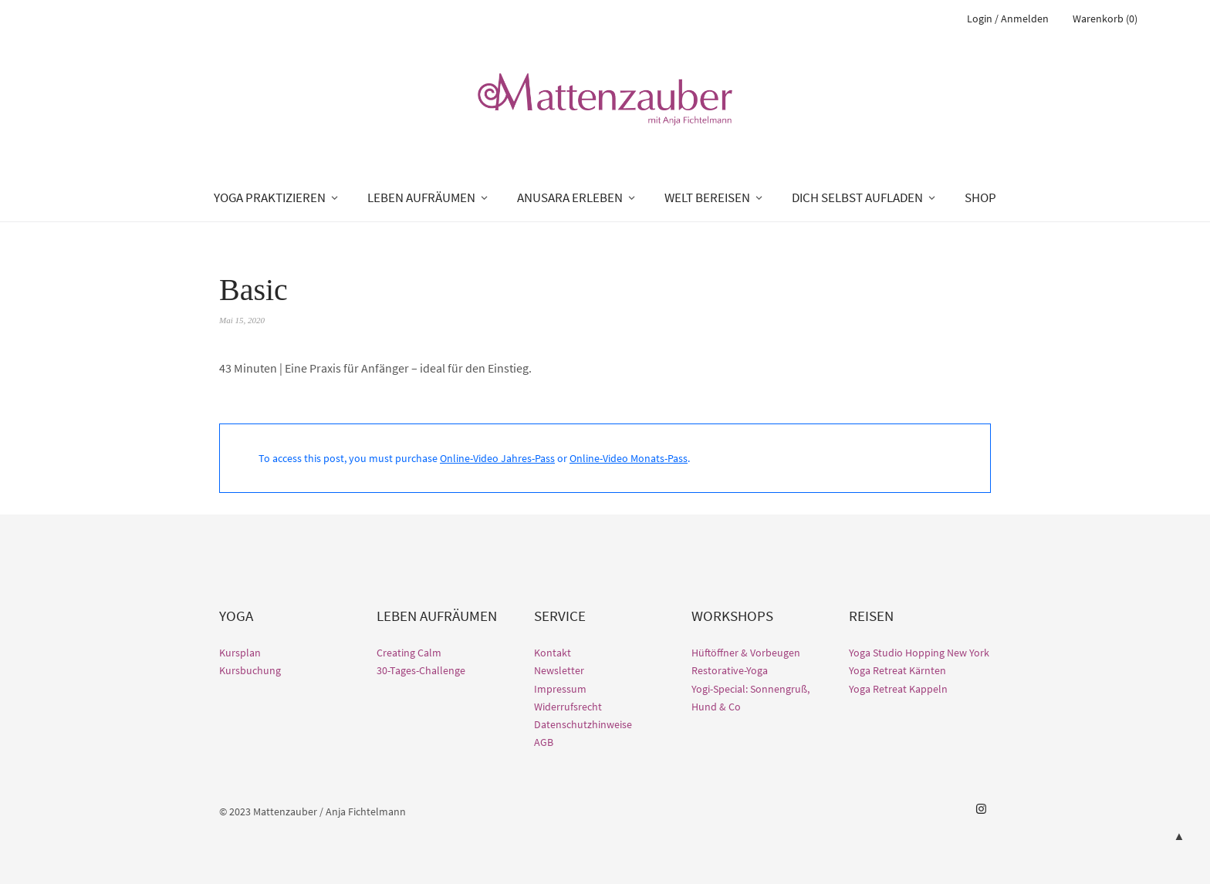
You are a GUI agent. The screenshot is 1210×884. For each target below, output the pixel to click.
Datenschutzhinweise (583, 724)
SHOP (980, 197)
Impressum (560, 689)
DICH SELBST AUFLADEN (857, 197)
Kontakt (552, 653)
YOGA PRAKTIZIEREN (270, 197)
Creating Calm (409, 653)
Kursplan (240, 653)
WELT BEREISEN (707, 197)
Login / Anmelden (1008, 18)
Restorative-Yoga (729, 670)
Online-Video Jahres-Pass (497, 458)
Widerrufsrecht (568, 707)
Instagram (980, 809)
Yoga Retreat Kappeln (898, 689)
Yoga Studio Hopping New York (919, 653)
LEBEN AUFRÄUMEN (421, 197)
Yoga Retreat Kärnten (897, 670)
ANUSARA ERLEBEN (570, 197)
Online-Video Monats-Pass (629, 458)
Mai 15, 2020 (242, 320)
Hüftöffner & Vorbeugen (745, 653)
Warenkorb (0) (1105, 18)
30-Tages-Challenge (421, 670)
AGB (543, 742)
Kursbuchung (250, 670)
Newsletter (559, 670)
